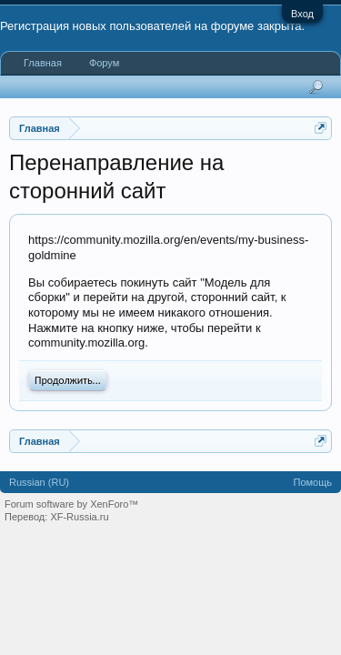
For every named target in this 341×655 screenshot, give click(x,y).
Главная (43, 62)
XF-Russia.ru (79, 516)
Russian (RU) (39, 482)
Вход (302, 13)
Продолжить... (68, 380)
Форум (104, 62)
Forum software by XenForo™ (71, 504)
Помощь (313, 482)
